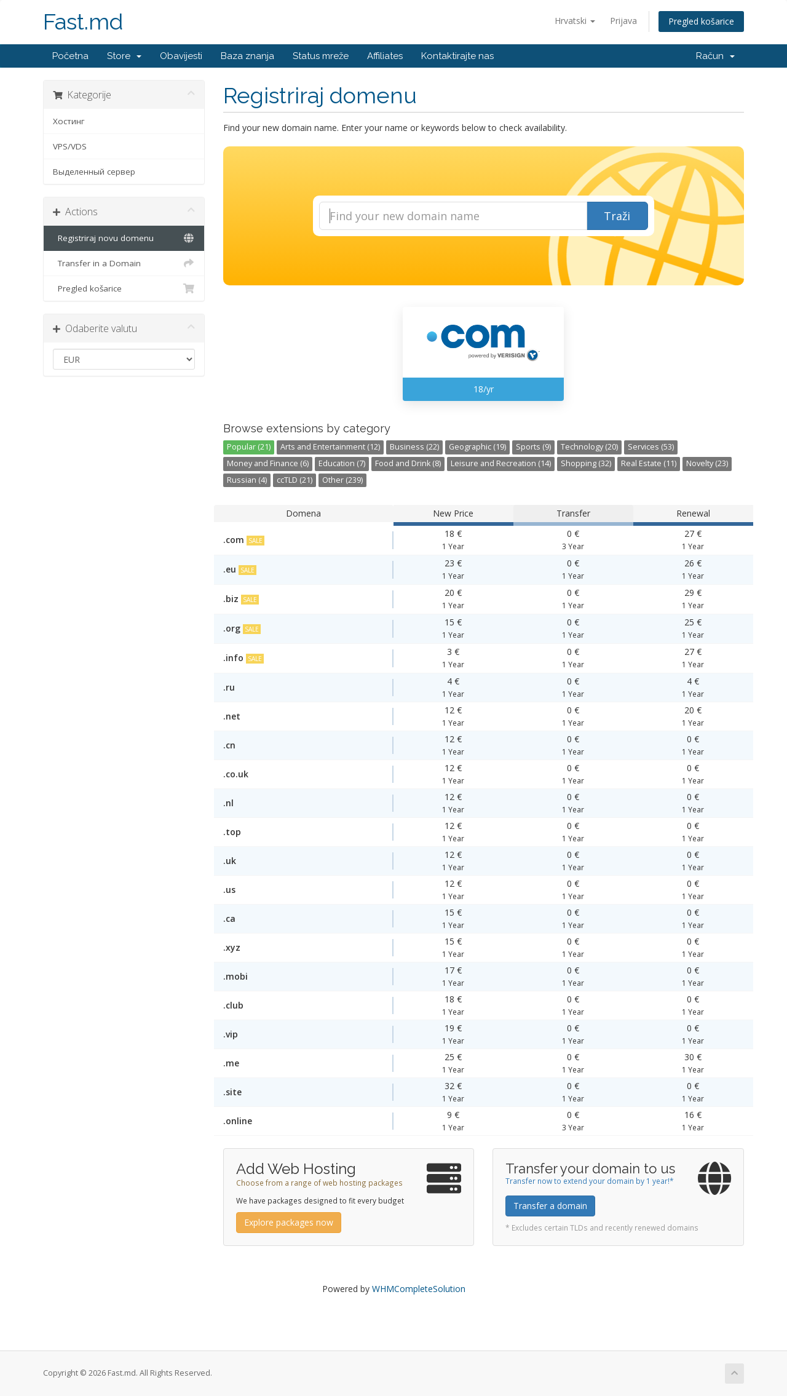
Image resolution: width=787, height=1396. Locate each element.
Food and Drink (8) (408, 463)
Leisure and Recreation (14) (501, 463)
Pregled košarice (701, 21)
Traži (617, 215)
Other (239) (342, 480)
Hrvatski (575, 20)
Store (124, 55)
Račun (715, 55)
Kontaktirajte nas (457, 55)
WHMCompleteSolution (418, 1289)
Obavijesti (181, 55)
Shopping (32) (586, 463)
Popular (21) (249, 447)
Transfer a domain (550, 1206)
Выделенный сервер (94, 171)
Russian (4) (247, 480)
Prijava (623, 20)
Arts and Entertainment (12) (330, 447)
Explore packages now (288, 1222)
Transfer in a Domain (124, 263)
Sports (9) (533, 447)
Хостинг (69, 121)
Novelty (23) (707, 463)
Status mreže (321, 55)
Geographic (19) (477, 447)
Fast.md (83, 22)
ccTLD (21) (294, 480)
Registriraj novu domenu (124, 238)
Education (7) (341, 463)
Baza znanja (247, 55)
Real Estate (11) (648, 463)
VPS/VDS (70, 146)
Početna (70, 55)
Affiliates (385, 55)
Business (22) (414, 447)
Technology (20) (589, 447)
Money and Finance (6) (268, 463)
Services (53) (651, 447)
